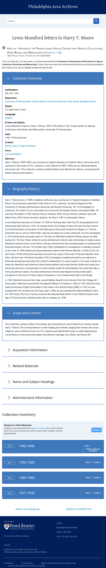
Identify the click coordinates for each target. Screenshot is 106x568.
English (8, 118)
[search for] (50, 21)
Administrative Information (33, 397)
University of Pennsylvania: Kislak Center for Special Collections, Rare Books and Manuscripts (50, 101)
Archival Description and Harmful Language (26, 566)
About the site (64, 532)
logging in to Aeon (38, 428)
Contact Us (53, 52)
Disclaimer (8, 563)
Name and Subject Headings (33, 381)
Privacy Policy (27, 563)
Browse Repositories (67, 528)
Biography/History (26, 189)
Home (59, 523)
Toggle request (10, 445)
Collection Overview (27, 78)
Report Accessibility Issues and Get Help (58, 563)
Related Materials (25, 366)
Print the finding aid (27, 509)
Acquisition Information (30, 350)
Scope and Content (27, 313)
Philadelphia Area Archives (53, 6)
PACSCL (7, 545)
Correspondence (13, 154)
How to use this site (67, 537)
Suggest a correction (78, 509)
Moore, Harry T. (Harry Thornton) (20, 146)
